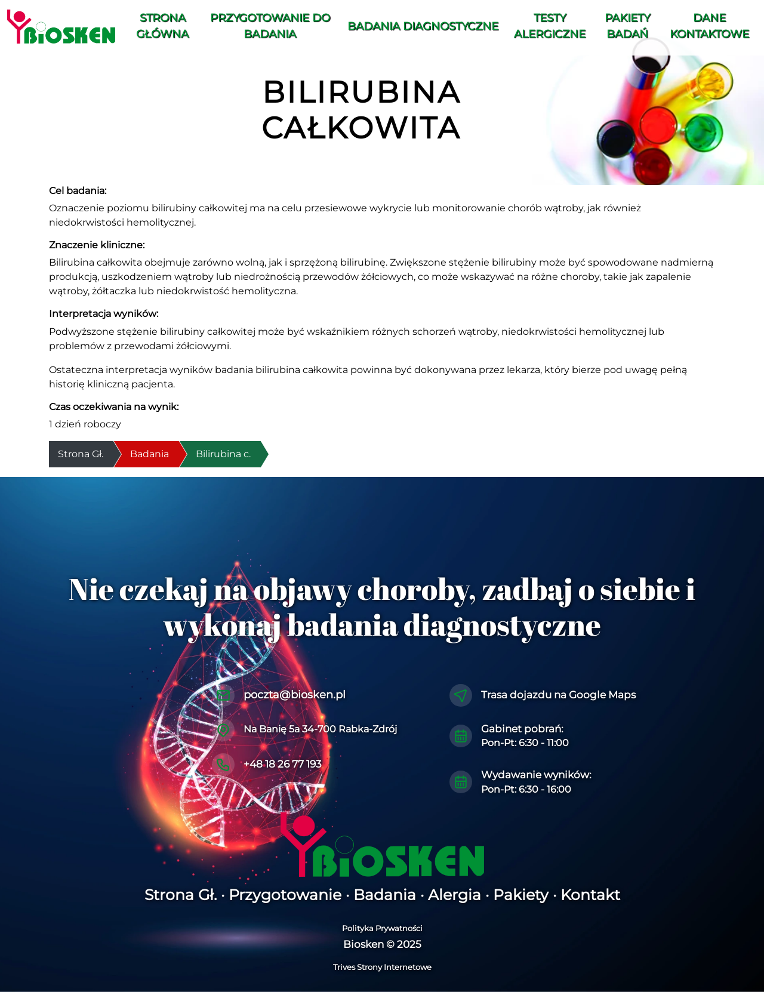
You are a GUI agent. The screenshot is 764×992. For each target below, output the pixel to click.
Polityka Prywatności (382, 928)
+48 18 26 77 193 (283, 764)
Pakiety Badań (627, 26)
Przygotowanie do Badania (270, 26)
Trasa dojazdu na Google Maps (558, 695)
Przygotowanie (285, 895)
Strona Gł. (180, 895)
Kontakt (590, 895)
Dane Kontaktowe (709, 26)
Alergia (454, 895)
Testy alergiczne (550, 26)
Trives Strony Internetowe (382, 967)
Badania (149, 454)
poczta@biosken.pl (295, 694)
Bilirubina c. (223, 454)
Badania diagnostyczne (422, 26)
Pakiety (521, 895)
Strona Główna (162, 26)
